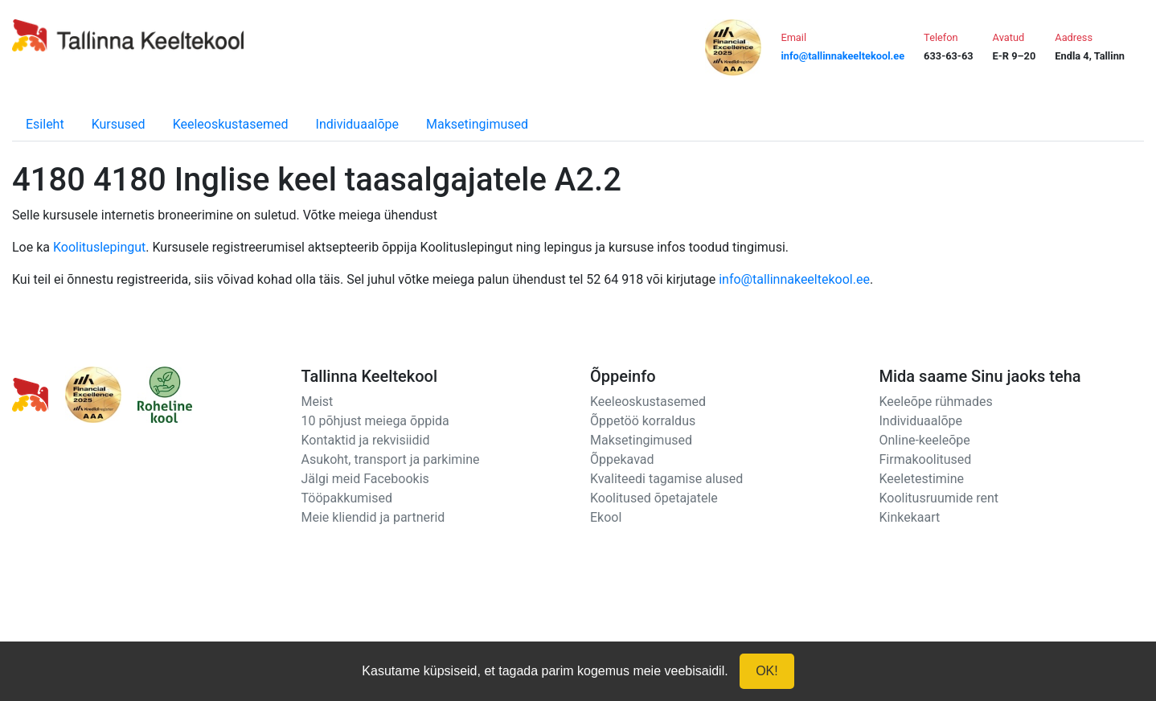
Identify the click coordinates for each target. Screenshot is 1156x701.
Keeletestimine (922, 478)
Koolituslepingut (99, 247)
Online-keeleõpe (924, 440)
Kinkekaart (910, 517)
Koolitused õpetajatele (654, 498)
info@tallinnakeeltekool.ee (794, 279)
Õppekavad (622, 459)
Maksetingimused (477, 124)
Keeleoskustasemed (231, 124)
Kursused (119, 124)
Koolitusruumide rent (938, 498)
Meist (317, 401)
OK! (767, 671)
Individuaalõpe (357, 124)
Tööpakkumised (346, 498)
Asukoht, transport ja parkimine (390, 459)
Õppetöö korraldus (642, 420)
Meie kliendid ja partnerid (373, 517)
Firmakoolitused (925, 459)
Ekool (605, 517)
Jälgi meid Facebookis (365, 478)
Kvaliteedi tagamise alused (666, 478)
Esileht (45, 124)
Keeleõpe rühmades (936, 401)
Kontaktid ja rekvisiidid (365, 440)
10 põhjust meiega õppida (375, 420)
